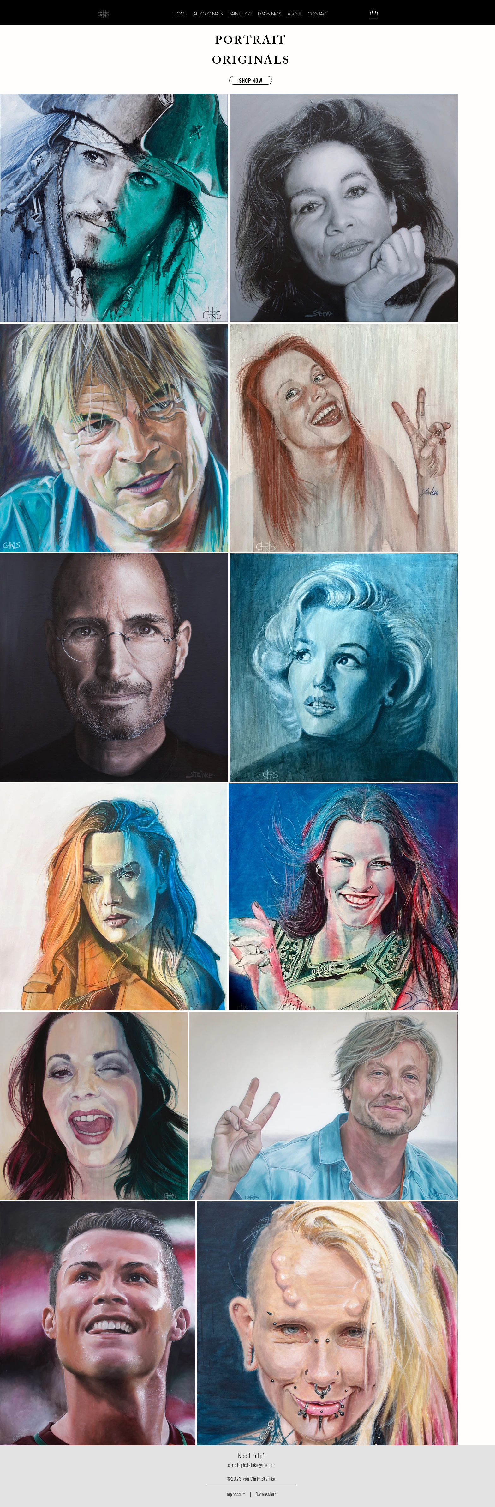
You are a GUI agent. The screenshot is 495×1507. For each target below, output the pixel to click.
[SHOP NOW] (250, 80)
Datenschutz (267, 1494)
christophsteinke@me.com (252, 1465)
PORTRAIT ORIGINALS (251, 52)
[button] (374, 14)
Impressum (236, 1494)
